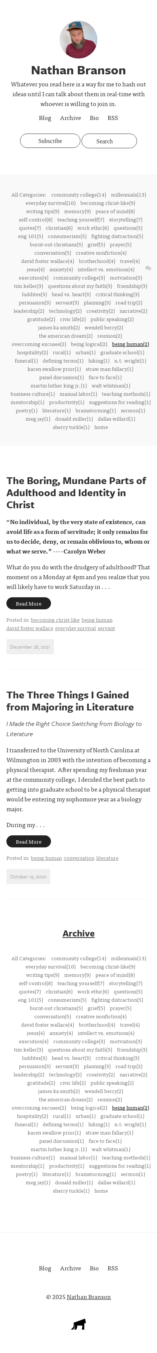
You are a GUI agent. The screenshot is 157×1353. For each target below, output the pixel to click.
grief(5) (96, 244)
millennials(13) (128, 194)
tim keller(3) (28, 285)
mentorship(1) (27, 402)
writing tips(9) (42, 211)
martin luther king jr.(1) (59, 385)
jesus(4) (36, 269)
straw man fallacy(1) (109, 368)
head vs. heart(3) (71, 294)
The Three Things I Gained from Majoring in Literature (70, 700)
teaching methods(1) (126, 393)
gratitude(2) (41, 319)
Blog (45, 117)
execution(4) (33, 277)
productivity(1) (66, 402)
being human (97, 619)
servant (106, 628)
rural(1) (62, 352)
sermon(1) (133, 410)
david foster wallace (29, 628)
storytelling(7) (125, 219)
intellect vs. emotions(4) (106, 269)
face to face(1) (105, 377)
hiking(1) (98, 360)
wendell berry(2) (104, 327)
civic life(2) (73, 319)
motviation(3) (126, 277)
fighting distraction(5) (117, 236)
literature (107, 857)
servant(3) (67, 302)
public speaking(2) (112, 319)
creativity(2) (100, 310)
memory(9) (77, 211)
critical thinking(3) (117, 294)
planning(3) (97, 302)
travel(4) (130, 261)
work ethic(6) (93, 227)
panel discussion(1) (61, 377)
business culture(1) (33, 393)
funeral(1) (26, 360)
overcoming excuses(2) (39, 344)
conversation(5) (52, 252)
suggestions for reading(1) (120, 402)
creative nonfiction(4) (101, 252)
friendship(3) (132, 285)
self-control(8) (35, 219)
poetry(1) (26, 410)
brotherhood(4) (97, 261)
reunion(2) (109, 335)
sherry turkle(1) (71, 427)
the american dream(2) (65, 335)
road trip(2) (128, 302)
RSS (113, 117)
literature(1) (56, 410)
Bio (94, 117)
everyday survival (75, 628)
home (101, 427)
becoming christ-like (55, 619)
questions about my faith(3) (80, 285)
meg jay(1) (38, 418)
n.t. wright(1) (130, 360)
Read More (29, 603)
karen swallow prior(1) (54, 368)
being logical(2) (89, 344)
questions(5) (128, 227)
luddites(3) (34, 294)
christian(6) (59, 227)
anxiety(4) (61, 269)
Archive (70, 117)
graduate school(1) (122, 352)
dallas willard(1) (116, 418)
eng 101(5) (30, 236)
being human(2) (130, 344)
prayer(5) (120, 244)
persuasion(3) (35, 302)
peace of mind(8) (115, 211)
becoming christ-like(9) (107, 202)
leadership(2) (29, 310)
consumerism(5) (67, 236)
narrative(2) (133, 310)
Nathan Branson (89, 1296)
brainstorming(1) (95, 410)
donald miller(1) (74, 418)
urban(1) (85, 352)
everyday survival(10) (50, 202)
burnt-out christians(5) (56, 244)
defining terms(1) (63, 360)
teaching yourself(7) (80, 219)
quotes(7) (30, 227)
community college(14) (78, 194)
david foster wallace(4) (47, 261)
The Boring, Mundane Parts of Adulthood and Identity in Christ (76, 492)
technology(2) (65, 310)
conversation (79, 857)
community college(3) (79, 277)
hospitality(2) (32, 352)
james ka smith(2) (59, 327)
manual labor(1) (78, 393)
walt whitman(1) (111, 385)
